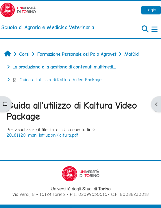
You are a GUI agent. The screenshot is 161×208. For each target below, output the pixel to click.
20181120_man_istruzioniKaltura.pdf (42, 135)
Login (151, 9)
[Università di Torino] (18, 9)
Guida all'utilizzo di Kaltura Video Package (56, 79)
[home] (47, 27)
